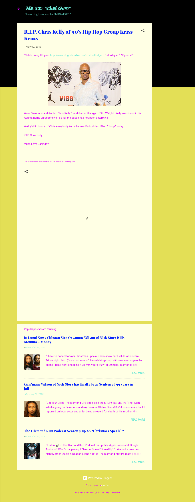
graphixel (105, 485)
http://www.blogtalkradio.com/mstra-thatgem (77, 55)
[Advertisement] (166, 77)
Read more (138, 373)
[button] (143, 31)
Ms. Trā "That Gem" (47, 8)
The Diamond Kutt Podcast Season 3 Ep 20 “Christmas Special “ (74, 431)
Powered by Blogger (97, 478)
